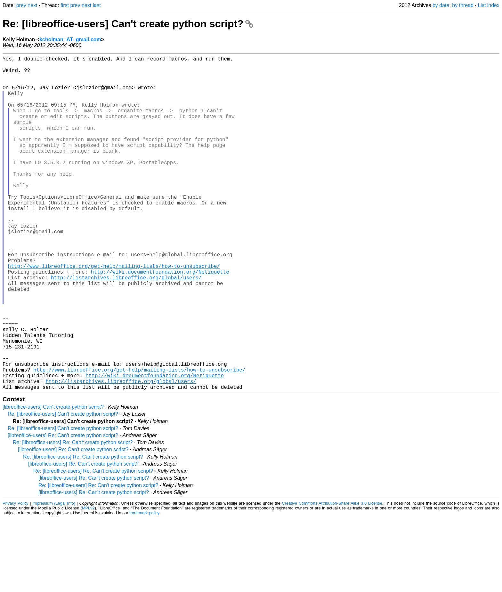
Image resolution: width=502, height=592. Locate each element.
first (65, 5)
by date (441, 5)
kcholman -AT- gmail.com (70, 39)
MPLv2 (88, 582)
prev (21, 5)
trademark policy (144, 587)
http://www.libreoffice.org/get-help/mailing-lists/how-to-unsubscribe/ (114, 313)
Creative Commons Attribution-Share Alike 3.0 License (332, 577)
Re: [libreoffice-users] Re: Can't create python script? (73, 516)
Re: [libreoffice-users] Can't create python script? (128, 23)
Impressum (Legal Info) (53, 577)
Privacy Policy (15, 577)
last (97, 5)
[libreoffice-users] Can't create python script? (53, 481)
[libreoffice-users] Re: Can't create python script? (63, 509)
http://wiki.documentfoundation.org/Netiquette (160, 320)
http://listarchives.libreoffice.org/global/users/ (126, 327)
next (32, 5)
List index (488, 5)
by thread (463, 5)
